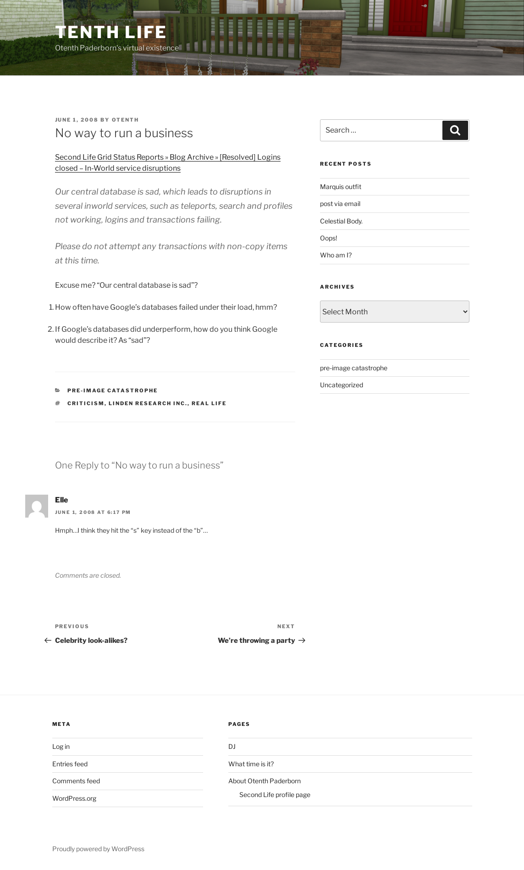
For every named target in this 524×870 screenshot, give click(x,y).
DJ (232, 746)
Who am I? (336, 255)
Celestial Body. (341, 221)
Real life (209, 403)
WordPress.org (74, 798)
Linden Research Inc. (148, 403)
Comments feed (76, 781)
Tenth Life (111, 32)
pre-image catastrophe (112, 390)
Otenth (125, 120)
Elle (61, 500)
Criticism (86, 403)
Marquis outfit (340, 186)
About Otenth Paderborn (264, 781)
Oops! (328, 238)
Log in (61, 746)
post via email (340, 203)
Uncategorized (341, 385)
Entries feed (70, 764)
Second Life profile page (274, 794)
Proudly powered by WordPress (98, 849)
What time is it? (251, 764)
